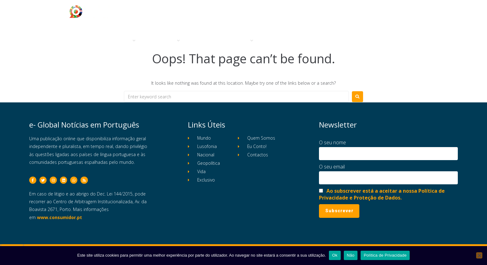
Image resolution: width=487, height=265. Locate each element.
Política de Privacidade (385, 255)
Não (351, 255)
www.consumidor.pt (59, 220)
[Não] (479, 255)
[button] (123, 41)
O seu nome (332, 142)
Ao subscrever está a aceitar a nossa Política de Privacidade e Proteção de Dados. (382, 194)
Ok (334, 255)
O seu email (332, 166)
